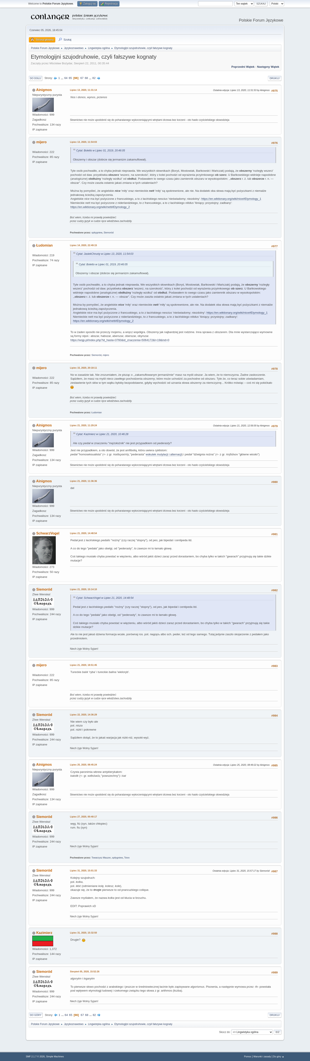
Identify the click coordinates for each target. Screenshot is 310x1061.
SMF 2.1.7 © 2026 (35, 1056)
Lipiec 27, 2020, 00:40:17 (83, 816)
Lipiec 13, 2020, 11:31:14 (83, 90)
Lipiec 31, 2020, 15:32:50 (83, 932)
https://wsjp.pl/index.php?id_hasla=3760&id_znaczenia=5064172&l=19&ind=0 (119, 340)
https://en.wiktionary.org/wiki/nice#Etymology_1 (231, 198)
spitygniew (96, 232)
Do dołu (35, 78)
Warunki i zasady (262, 1056)
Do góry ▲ (278, 1056)
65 (70, 78)
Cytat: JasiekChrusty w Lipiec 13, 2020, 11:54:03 (104, 253)
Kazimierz (44, 933)
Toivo (127, 857)
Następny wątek (268, 66)
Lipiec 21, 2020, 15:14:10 (83, 589)
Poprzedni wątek (242, 66)
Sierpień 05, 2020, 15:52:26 (84, 971)
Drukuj (274, 78)
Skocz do (224, 1031)
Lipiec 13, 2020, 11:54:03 (83, 142)
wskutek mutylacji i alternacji (164, 454)
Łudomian (44, 245)
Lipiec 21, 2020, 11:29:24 (83, 425)
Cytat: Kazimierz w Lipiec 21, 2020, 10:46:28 (102, 434)
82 (94, 78)
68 (86, 78)
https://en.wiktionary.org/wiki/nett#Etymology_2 (100, 207)
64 (66, 78)
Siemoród (108, 232)
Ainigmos (44, 90)
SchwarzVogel (47, 533)
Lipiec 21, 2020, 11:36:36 (83, 481)
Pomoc (247, 1056)
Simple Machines (55, 1056)
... (62, 78)
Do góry (35, 1015)
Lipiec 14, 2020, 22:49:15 (83, 245)
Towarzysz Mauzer (101, 857)
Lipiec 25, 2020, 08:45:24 (83, 764)
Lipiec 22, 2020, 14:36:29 (83, 714)
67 (82, 78)
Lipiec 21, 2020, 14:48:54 (83, 533)
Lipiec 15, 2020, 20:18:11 (83, 367)
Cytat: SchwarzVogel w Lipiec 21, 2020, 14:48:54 (104, 597)
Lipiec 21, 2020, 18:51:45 (83, 665)
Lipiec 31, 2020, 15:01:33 (83, 870)
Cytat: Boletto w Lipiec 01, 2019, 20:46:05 (100, 150)
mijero (41, 142)
